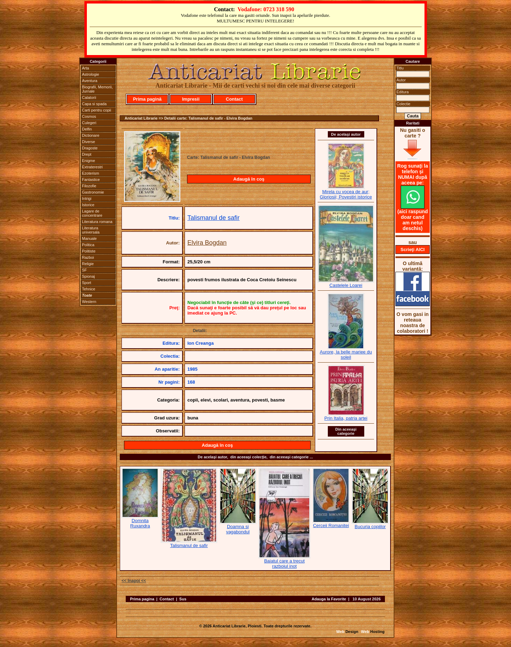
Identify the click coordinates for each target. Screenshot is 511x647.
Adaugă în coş (248, 179)
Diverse (88, 142)
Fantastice (91, 179)
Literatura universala (90, 230)
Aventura (89, 81)
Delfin (87, 129)
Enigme (88, 161)
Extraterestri (92, 167)
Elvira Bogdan (207, 242)
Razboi (88, 257)
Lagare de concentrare (92, 213)
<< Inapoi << (134, 580)
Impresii (191, 99)
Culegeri (89, 123)
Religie (88, 264)
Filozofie (89, 186)
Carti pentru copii (96, 110)
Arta (85, 68)
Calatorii (89, 97)
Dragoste (90, 148)
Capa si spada (94, 104)
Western (89, 301)
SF (84, 270)
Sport (86, 283)
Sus (182, 599)
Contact (234, 99)
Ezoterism (90, 173)
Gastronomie (93, 192)
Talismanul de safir (213, 217)
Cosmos (89, 116)
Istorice (88, 205)
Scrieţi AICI (413, 249)
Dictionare (90, 135)
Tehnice (88, 289)
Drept (86, 154)
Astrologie (90, 74)
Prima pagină (147, 99)
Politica (88, 245)
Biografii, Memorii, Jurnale (97, 89)
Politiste (89, 251)
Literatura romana (97, 222)
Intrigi (86, 198)
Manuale (89, 238)
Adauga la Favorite (329, 599)
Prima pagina (142, 599)
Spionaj (88, 276)
